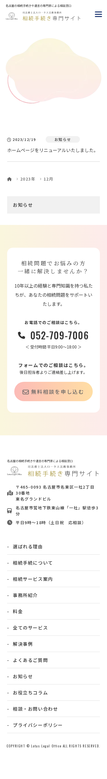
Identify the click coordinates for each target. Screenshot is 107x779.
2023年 (28, 179)
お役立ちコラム (30, 692)
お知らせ (23, 204)
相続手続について (33, 562)
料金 (18, 611)
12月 (49, 179)
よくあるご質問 (30, 660)
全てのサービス (30, 627)
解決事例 (23, 643)
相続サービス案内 (33, 578)
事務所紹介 (25, 595)
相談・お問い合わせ (35, 708)
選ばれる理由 (28, 546)
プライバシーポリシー (38, 724)
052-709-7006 (59, 335)
